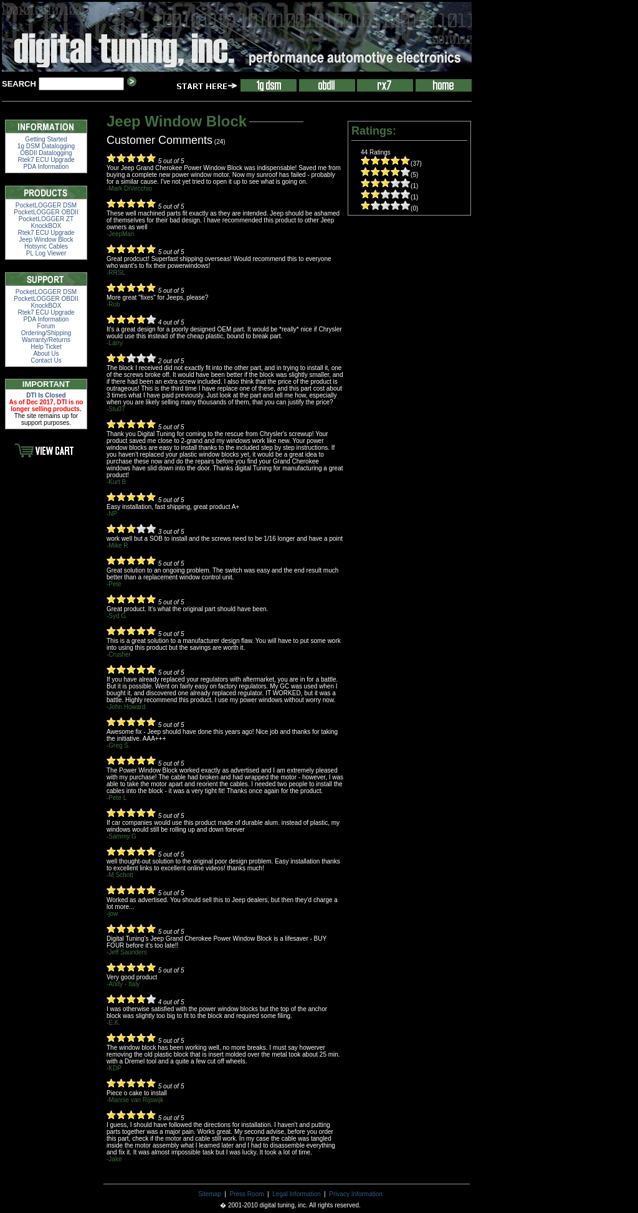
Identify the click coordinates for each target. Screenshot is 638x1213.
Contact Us (46, 360)
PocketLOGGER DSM (46, 205)
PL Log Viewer (46, 253)
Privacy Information (356, 1194)
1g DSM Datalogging (46, 146)
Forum (46, 326)
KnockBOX (46, 225)
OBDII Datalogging (46, 153)
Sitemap (209, 1194)
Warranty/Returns (46, 339)
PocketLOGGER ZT (46, 219)
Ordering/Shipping (46, 333)
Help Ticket (46, 346)
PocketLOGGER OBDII (46, 212)
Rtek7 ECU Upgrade (45, 159)
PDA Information (46, 166)
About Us (46, 353)
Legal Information (296, 1194)
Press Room (247, 1194)
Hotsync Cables (46, 246)
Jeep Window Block (46, 239)
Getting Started (46, 139)
